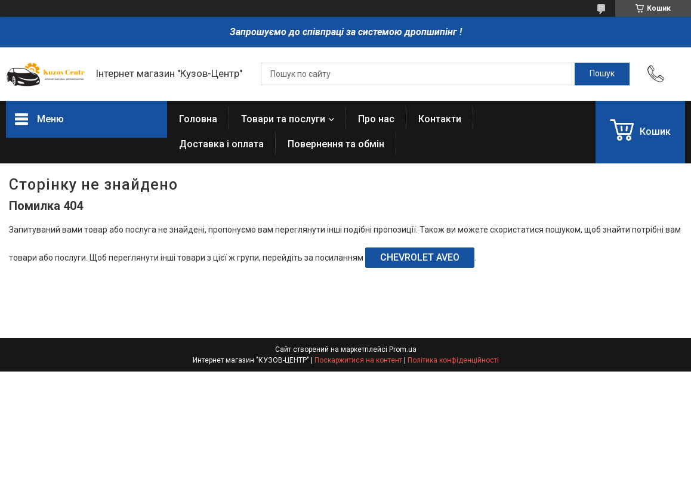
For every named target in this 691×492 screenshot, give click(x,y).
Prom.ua (403, 349)
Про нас (376, 119)
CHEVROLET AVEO (419, 257)
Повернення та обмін (336, 144)
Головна (198, 119)
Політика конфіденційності (453, 360)
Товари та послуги (283, 119)
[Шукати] (602, 74)
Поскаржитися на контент (358, 360)
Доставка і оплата (221, 144)
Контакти (439, 119)
